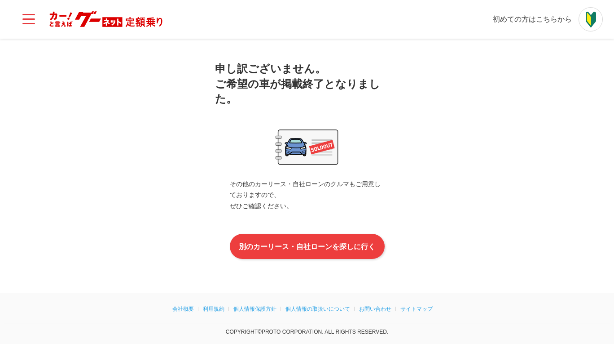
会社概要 (183, 309)
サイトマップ (416, 309)
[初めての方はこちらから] (591, 19)
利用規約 (213, 309)
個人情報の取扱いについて (317, 309)
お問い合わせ (375, 309)
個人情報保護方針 (254, 309)
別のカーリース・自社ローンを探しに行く (307, 246)
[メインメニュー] (28, 19)
